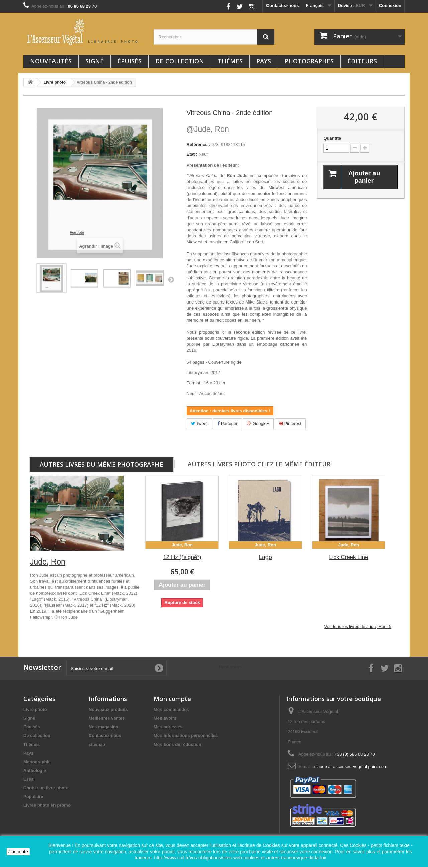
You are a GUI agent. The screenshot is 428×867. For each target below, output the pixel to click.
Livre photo (35, 709)
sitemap (97, 744)
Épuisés (129, 61)
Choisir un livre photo (45, 787)
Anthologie (34, 770)
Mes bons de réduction (177, 744)
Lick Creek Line (348, 557)
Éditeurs (362, 61)
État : (192, 154)
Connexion (390, 5)
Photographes (309, 61)
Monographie (37, 761)
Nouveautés (51, 61)
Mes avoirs (165, 718)
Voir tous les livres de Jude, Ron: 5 (357, 626)
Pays (263, 61)
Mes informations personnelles (186, 735)
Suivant (171, 279)
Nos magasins (103, 726)
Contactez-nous (282, 5)
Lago (265, 557)
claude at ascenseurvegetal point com (350, 766)
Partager (227, 423)
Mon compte (172, 699)
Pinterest (290, 423)
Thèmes (230, 61)
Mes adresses (168, 726)
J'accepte (18, 851)
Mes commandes (171, 709)
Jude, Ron (208, 129)
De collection (179, 61)
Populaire (33, 796)
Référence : (198, 144)
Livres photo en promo (47, 805)
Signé (94, 61)
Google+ (258, 423)
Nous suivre (210, 4)
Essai (29, 779)
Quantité (332, 138)
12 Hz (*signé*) (182, 557)
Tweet (199, 423)
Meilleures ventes (107, 718)
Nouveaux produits (108, 709)
